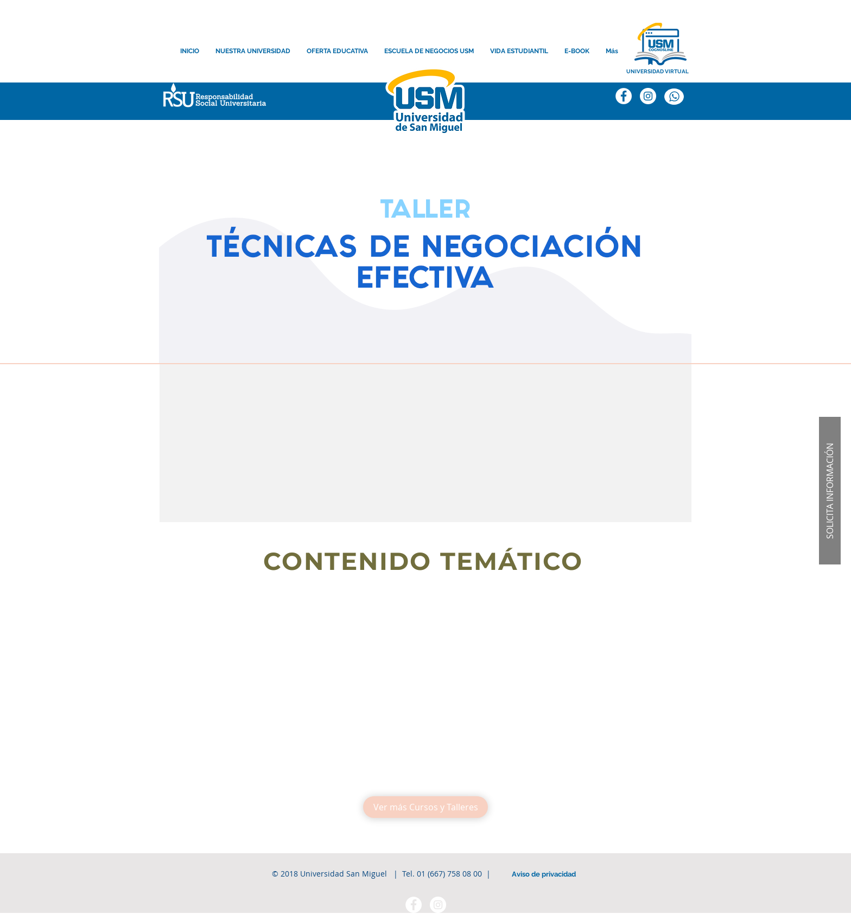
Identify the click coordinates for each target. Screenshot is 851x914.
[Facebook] (623, 96)
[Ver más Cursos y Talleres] (425, 807)
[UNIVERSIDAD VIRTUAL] (657, 71)
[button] (212, 97)
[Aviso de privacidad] (543, 874)
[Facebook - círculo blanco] (413, 905)
